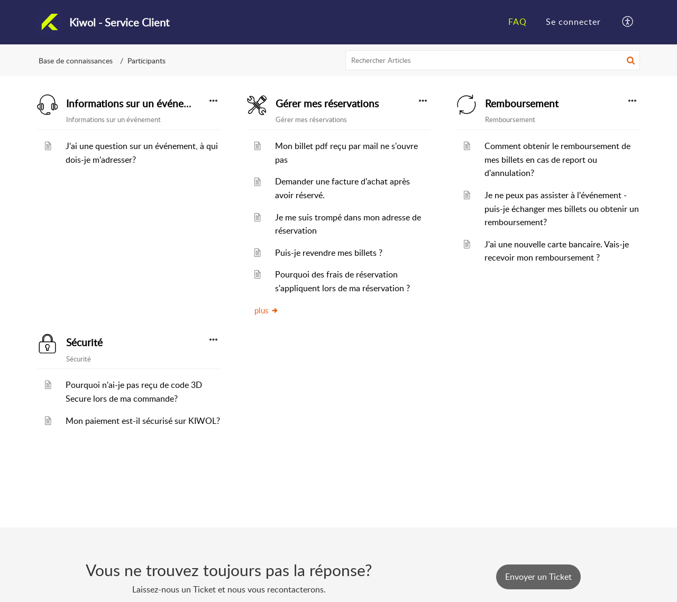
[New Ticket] (538, 576)
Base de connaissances (76, 60)
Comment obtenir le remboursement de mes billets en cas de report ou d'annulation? (557, 159)
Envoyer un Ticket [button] (538, 576)
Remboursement (522, 103)
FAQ (517, 21)
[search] (493, 60)
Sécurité (84, 342)
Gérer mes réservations (327, 103)
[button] (628, 22)
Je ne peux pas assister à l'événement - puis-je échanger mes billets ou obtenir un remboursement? (561, 208)
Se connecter (573, 21)
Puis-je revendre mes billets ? (328, 252)
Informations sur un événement (136, 103)
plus (266, 310)
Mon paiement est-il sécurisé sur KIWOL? (143, 421)
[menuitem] (517, 22)
